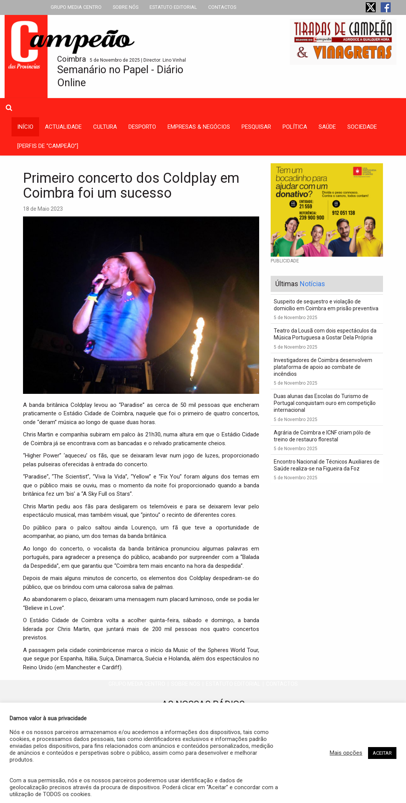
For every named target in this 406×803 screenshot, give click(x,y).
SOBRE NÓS (125, 7)
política (295, 126)
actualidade (63, 126)
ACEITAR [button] (382, 753)
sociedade (362, 126)
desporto (142, 126)
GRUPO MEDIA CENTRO (76, 7)
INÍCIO (25, 126)
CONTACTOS (222, 7)
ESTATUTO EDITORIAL (173, 7)
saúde (327, 126)
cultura (105, 126)
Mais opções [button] (346, 752)
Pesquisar (256, 126)
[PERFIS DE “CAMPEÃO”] (47, 146)
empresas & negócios (199, 126)
